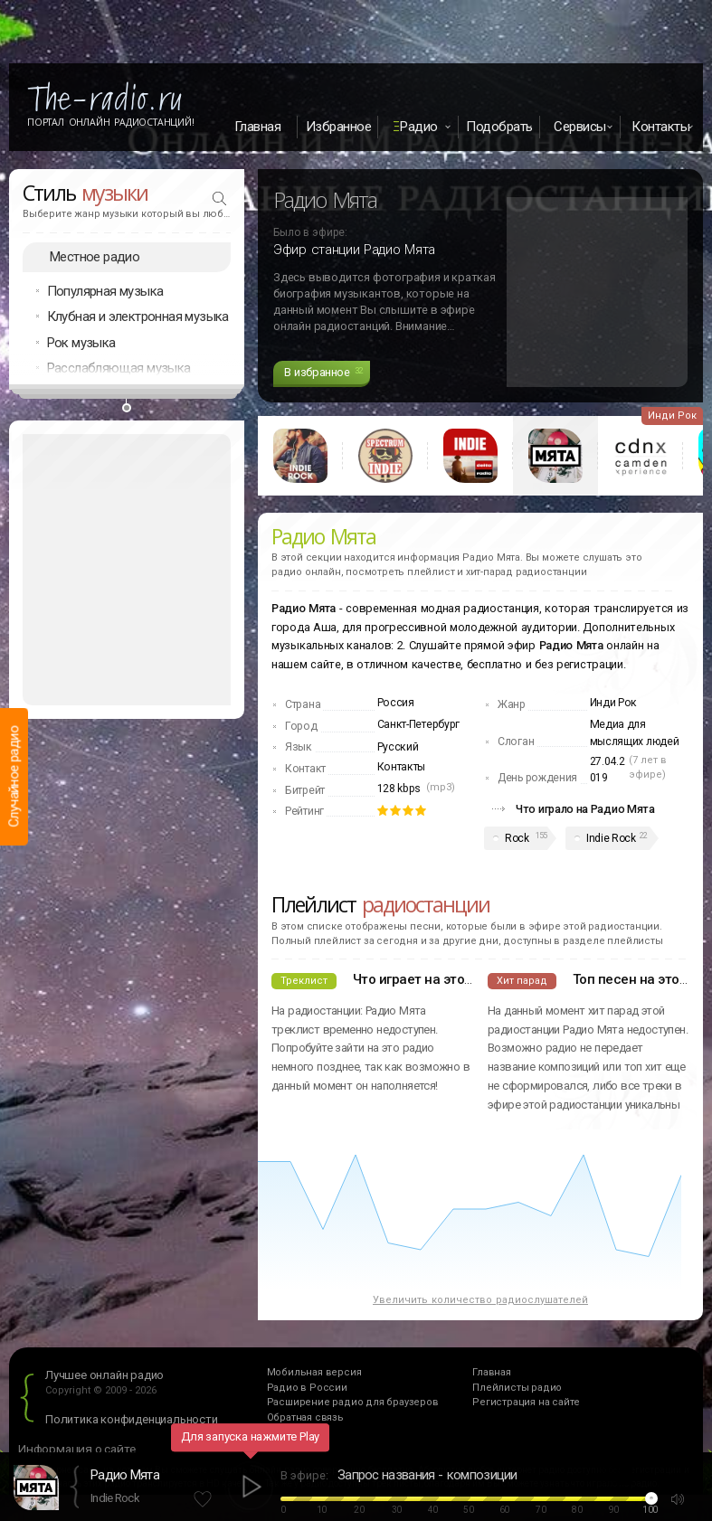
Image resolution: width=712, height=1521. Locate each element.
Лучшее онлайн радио (104, 1375)
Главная (257, 126)
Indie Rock (611, 838)
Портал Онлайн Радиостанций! (111, 122)
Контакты (401, 766)
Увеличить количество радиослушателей (480, 1300)
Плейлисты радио (517, 1387)
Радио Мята (124, 1475)
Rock (517, 838)
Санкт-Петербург (418, 724)
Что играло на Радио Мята (585, 809)
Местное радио (94, 257)
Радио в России (307, 1387)
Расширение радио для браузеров (353, 1402)
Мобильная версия (314, 1372)
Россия (395, 702)
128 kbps (399, 788)
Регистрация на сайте (526, 1402)
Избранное (339, 126)
